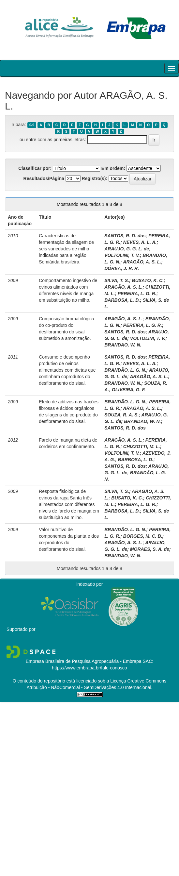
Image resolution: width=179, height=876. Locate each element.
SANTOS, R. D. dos (125, 235)
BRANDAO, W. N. (122, 344)
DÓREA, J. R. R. (121, 268)
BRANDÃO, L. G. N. (125, 370)
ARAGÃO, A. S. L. (142, 261)
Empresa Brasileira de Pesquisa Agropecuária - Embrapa (84, 661)
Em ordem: (113, 168)
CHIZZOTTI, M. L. (141, 446)
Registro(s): (95, 178)
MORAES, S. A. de (149, 549)
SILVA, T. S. (116, 280)
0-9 (31, 125)
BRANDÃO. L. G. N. (125, 401)
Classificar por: (35, 168)
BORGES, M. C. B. (142, 536)
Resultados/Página (43, 178)
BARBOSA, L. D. (122, 300)
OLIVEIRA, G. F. (128, 389)
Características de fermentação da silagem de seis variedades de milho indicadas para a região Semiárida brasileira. (66, 248)
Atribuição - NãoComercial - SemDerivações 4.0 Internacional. (90, 687)
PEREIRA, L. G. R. (137, 293)
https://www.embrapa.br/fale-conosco (89, 667)
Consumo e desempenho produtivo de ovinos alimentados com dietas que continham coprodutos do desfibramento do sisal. (67, 370)
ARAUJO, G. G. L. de (126, 248)
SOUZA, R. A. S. (121, 414)
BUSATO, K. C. (148, 280)
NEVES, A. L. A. (140, 242)
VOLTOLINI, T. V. (122, 255)
